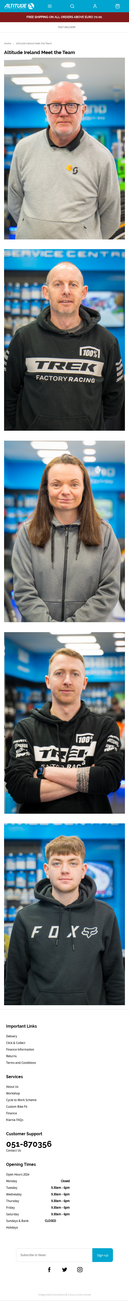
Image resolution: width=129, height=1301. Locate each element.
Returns (11, 1056)
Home (7, 43)
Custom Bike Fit (16, 1106)
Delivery (11, 1036)
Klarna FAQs (14, 1120)
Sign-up (102, 1255)
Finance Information (20, 1049)
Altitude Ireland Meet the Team (34, 43)
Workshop (13, 1093)
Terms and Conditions (21, 1063)
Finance (11, 1113)
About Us (12, 1087)
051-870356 (29, 1144)
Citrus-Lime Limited (79, 1294)
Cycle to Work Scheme (21, 1100)
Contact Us (13, 1150)
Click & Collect (15, 1043)
